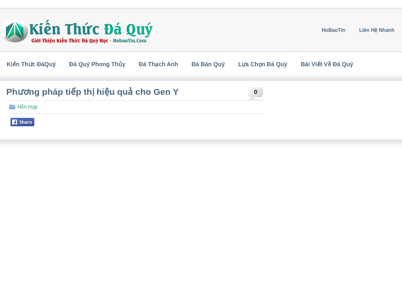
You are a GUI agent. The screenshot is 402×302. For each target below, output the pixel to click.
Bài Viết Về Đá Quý (327, 64)
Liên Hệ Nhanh (376, 30)
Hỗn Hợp (28, 107)
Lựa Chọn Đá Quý (262, 64)
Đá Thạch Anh (158, 64)
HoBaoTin (333, 30)
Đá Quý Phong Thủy (97, 64)
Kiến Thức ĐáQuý (31, 64)
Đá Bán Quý (207, 64)
